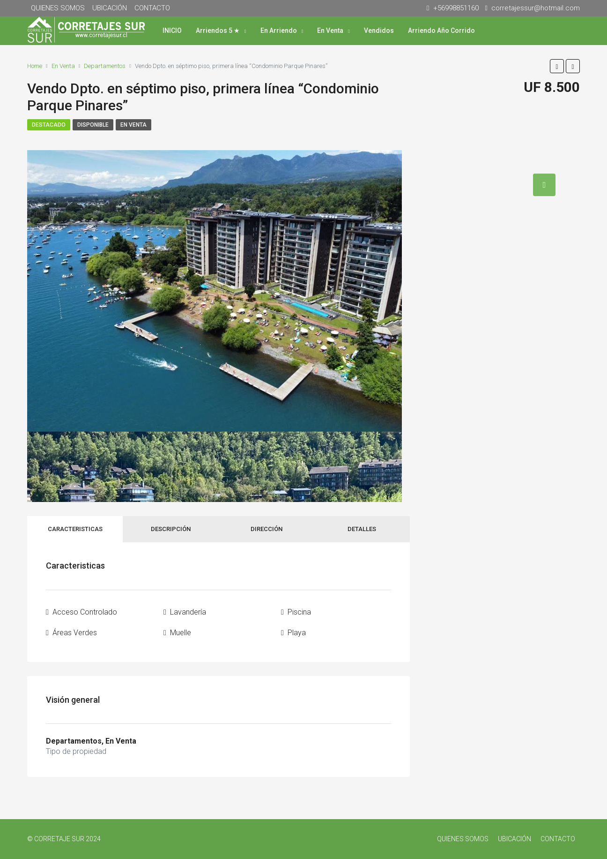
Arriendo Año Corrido (441, 30)
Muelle (180, 632)
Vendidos (379, 30)
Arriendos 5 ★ (218, 30)
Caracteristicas (75, 528)
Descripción (171, 528)
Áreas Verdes (74, 632)
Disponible (93, 125)
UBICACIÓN (109, 8)
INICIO (172, 30)
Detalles (362, 528)
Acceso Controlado (84, 612)
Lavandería (188, 612)
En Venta (330, 30)
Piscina (299, 612)
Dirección (266, 528)
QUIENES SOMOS (58, 8)
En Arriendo (278, 30)
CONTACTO (152, 8)
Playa (297, 632)
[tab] (544, 185)
